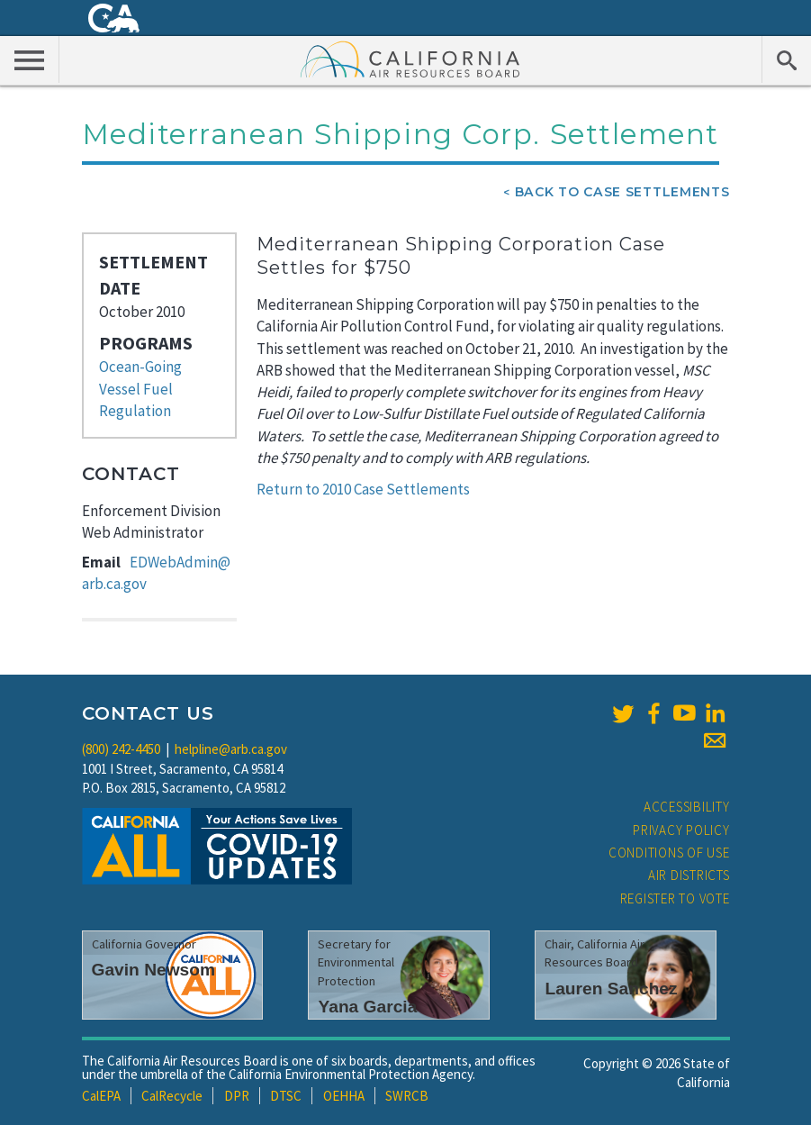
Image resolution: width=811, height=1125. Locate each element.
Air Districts (689, 875)
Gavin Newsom (154, 969)
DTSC (286, 1095)
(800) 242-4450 (121, 749)
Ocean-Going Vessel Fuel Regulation (140, 389)
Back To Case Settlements (622, 192)
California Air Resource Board (410, 58)
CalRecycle (172, 1095)
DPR (236, 1095)
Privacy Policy (681, 830)
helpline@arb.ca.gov (231, 749)
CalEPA (101, 1095)
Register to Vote (675, 898)
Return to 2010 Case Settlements (363, 489)
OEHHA (344, 1095)
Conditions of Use (669, 852)
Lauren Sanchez (611, 988)
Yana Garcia (367, 1006)
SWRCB (406, 1095)
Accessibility (687, 806)
